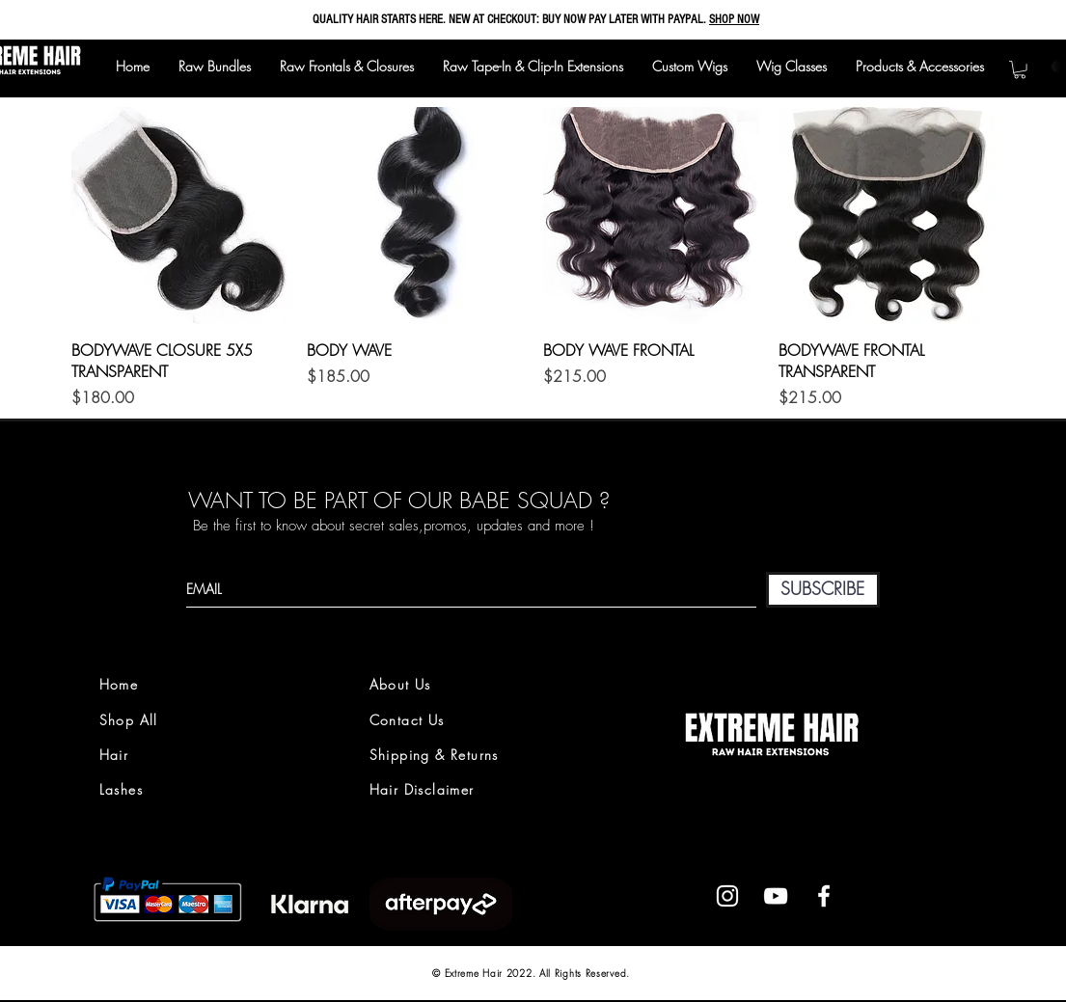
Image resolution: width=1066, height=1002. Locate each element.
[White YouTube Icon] (775, 895)
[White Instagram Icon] (727, 895)
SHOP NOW (734, 19)
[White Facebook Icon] (823, 895)
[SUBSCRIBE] (823, 590)
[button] (1019, 69)
